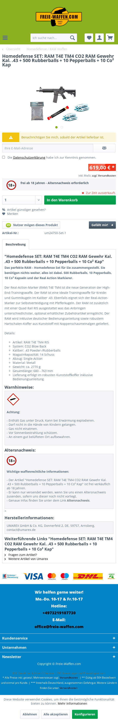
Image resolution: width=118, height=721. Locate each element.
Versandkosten (69, 677)
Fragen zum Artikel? (21, 555)
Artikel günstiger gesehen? (24, 210)
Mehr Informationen (72, 703)
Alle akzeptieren (56, 714)
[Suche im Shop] (53, 37)
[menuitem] (6, 37)
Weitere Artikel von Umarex (26, 559)
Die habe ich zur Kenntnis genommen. (52, 157)
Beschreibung (16, 244)
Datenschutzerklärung (29, 157)
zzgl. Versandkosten (104, 175)
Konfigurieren (85, 714)
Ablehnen (30, 714)
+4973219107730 (59, 612)
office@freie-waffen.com (59, 626)
